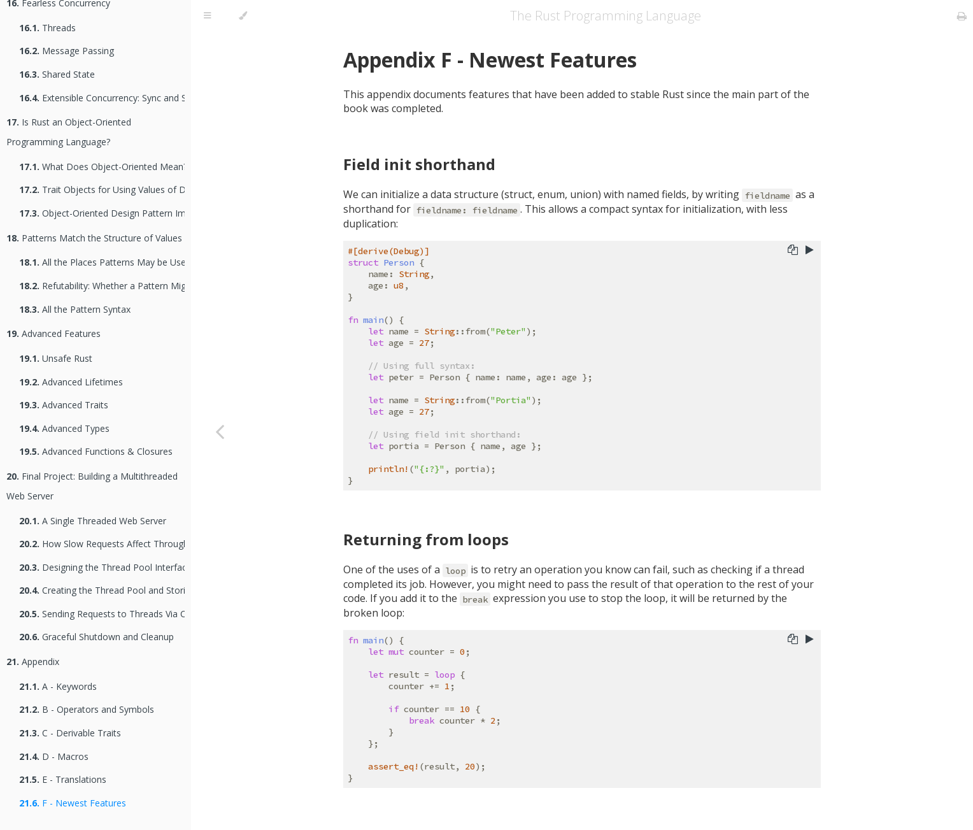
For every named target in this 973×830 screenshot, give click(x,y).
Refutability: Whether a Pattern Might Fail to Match (102, 286)
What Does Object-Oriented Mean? (102, 167)
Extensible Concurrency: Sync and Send (102, 98)
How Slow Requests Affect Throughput (102, 544)
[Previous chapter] (219, 431)
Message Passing (66, 51)
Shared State (57, 74)
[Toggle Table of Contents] (207, 16)
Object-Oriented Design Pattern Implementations (102, 213)
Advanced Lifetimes (71, 382)
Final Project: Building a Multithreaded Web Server (92, 486)
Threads (47, 28)
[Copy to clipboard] (793, 251)
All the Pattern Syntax (75, 309)
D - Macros (54, 756)
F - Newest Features (72, 803)
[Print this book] (962, 16)
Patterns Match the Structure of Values (94, 238)
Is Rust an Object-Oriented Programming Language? (68, 132)
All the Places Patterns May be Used (102, 262)
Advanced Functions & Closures (96, 451)
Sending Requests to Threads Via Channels (102, 614)
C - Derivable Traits (70, 733)
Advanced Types (64, 428)
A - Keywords (58, 686)
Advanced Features (53, 333)
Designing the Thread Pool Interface (102, 567)
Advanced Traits (63, 405)
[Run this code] (810, 251)
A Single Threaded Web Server (92, 521)
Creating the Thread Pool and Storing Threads (102, 590)
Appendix (32, 661)
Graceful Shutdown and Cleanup (96, 637)
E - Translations (62, 779)
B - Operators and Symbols (86, 709)
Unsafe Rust (55, 358)
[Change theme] (242, 16)
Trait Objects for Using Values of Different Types (102, 189)
